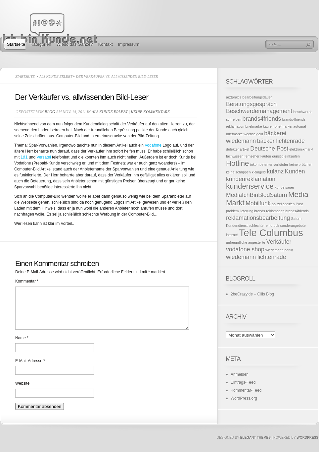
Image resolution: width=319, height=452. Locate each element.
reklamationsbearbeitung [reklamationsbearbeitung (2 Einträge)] (258, 218)
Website (22, 391)
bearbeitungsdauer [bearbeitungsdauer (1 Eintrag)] (257, 97)
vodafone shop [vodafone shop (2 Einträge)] (245, 249)
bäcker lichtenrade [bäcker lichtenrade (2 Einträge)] (281, 141)
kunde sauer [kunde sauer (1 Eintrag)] (284, 187)
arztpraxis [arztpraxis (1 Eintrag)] (233, 97)
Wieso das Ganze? (75, 44)
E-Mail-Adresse (30, 368)
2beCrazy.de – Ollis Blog (252, 294)
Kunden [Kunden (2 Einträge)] (295, 171)
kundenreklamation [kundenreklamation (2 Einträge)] (250, 179)
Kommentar (26, 281)
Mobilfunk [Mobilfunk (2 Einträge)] (258, 203)
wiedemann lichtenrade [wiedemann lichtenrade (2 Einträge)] (256, 257)
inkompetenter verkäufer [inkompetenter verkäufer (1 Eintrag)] (269, 164)
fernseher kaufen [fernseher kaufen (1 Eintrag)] (258, 156)
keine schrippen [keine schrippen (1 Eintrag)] (238, 172)
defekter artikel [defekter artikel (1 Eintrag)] (237, 149)
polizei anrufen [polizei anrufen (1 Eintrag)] (283, 204)
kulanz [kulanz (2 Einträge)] (275, 171)
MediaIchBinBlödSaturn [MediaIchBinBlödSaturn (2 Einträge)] (256, 195)
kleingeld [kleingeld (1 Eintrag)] (259, 172)
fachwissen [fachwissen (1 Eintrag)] (235, 156)
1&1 (24, 157)
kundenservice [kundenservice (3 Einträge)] (250, 186)
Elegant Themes (255, 445)
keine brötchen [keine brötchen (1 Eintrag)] (300, 164)
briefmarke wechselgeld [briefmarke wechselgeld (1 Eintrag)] (244, 134)
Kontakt (105, 44)
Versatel (44, 157)
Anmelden (240, 374)
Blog (50, 111)
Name (21, 346)
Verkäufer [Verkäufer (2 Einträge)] (279, 241)
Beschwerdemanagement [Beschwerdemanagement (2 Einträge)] (259, 111)
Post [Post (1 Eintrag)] (299, 204)
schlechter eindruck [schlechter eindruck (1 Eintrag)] (264, 225)
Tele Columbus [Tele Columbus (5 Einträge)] (271, 232)
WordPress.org (244, 398)
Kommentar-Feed (246, 390)
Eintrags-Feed (243, 382)
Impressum (128, 44)
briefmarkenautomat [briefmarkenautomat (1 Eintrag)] (290, 126)
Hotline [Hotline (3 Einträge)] (237, 163)
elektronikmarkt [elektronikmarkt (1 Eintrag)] (301, 149)
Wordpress (307, 445)
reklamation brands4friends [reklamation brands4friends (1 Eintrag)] (287, 211)
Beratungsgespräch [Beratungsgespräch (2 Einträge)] (251, 104)
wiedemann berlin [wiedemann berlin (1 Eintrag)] (279, 250)
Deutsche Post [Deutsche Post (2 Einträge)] (269, 148)
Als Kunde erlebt (55, 76)
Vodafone (153, 145)
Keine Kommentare (150, 111)
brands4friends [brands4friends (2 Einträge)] (262, 118)
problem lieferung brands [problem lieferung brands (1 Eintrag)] (245, 211)
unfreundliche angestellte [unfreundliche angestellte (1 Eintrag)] (245, 242)
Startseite (16, 44)
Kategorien (40, 44)
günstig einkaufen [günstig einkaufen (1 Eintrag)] (286, 156)
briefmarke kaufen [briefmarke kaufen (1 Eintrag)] (259, 126)
